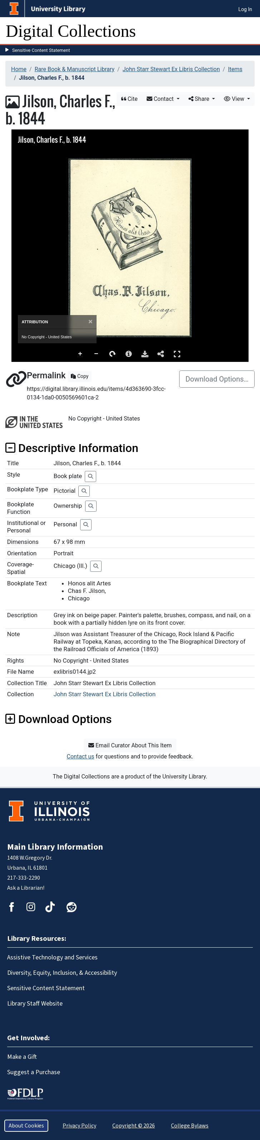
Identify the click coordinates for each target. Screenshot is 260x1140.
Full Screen (177, 353)
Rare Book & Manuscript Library (74, 69)
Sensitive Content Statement (41, 50)
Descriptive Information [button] (71, 448)
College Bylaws (190, 1126)
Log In (245, 9)
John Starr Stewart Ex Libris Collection (171, 69)
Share (199, 98)
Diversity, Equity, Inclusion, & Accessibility (62, 972)
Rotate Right (112, 354)
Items (235, 69)
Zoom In (80, 354)
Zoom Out (96, 354)
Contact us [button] (80, 756)
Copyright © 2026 (133, 1126)
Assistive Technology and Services (52, 957)
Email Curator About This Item (130, 745)
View (235, 98)
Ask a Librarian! (25, 888)
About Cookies (26, 1126)
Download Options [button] (58, 719)
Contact (161, 98)
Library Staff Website (35, 1003)
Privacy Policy (79, 1126)
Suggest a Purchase (33, 1072)
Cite (129, 98)
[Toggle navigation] (250, 31)
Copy (79, 376)
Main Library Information (55, 847)
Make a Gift (22, 1056)
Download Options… (217, 379)
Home (18, 69)
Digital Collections (71, 30)
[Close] (90, 321)
